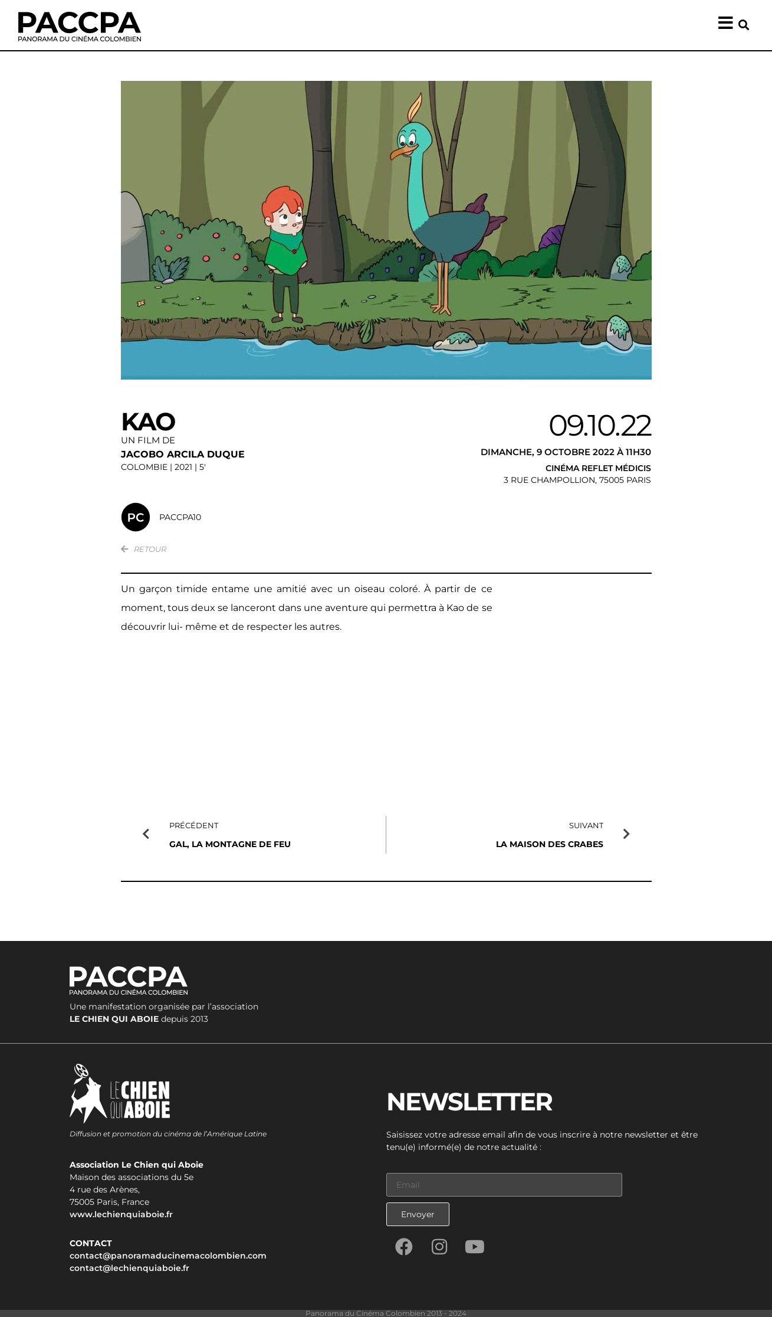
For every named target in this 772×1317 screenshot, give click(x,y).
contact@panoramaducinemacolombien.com (168, 1255)
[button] (744, 25)
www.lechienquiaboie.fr (121, 1213)
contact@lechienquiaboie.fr (129, 1267)
